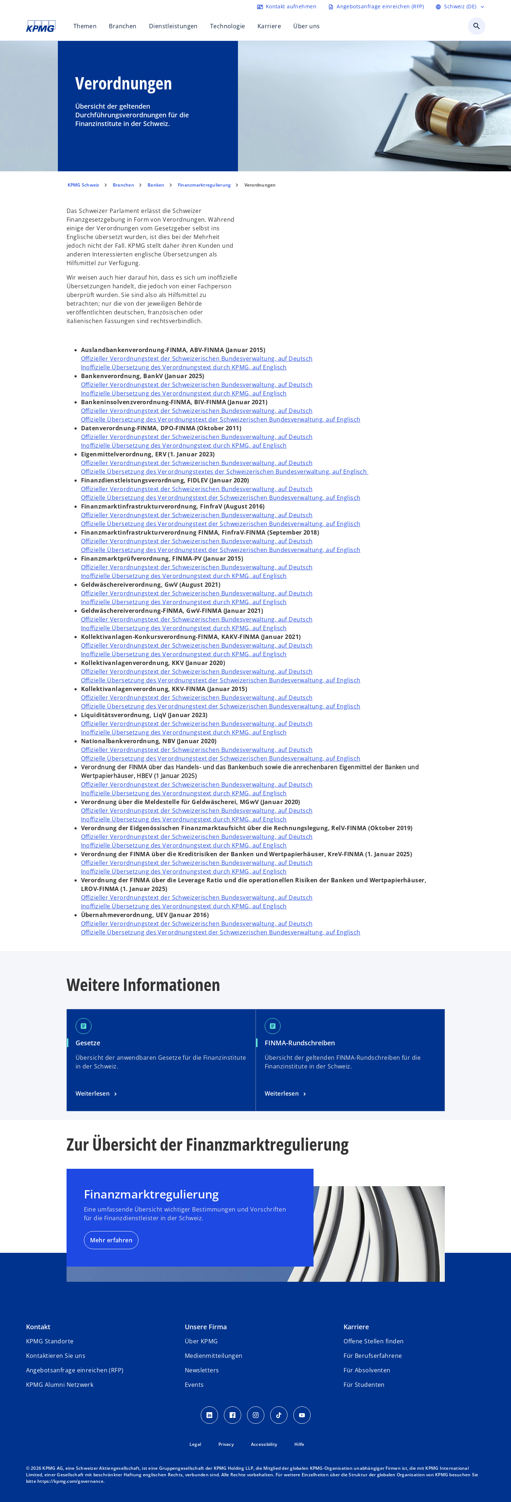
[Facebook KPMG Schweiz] (232, 1415)
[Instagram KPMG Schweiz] (255, 1415)
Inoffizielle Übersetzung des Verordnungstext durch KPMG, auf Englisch (184, 367)
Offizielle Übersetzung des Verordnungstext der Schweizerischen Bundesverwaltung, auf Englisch (221, 419)
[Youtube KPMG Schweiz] (302, 1415)
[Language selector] (460, 6)
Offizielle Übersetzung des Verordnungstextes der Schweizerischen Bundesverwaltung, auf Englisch (225, 472)
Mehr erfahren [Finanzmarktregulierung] (111, 1240)
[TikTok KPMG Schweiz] (279, 1415)
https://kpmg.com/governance (70, 1481)
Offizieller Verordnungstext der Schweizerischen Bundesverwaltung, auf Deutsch (197, 359)
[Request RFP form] (376, 6)
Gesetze (88, 1042)
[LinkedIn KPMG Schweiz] (209, 1415)
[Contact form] (286, 6)
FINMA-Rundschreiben (300, 1042)
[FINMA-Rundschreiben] (286, 1094)
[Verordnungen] (97, 1094)
